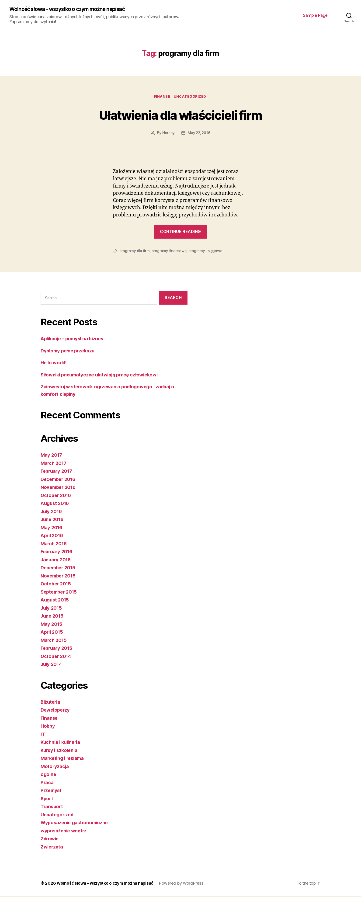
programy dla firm (134, 251)
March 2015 (54, 641)
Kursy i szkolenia (60, 751)
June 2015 (53, 616)
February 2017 (57, 472)
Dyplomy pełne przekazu (69, 351)
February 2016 (58, 552)
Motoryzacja (55, 767)
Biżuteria (51, 703)
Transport (52, 807)
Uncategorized (191, 97)
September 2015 (60, 592)
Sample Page (315, 15)
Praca (47, 783)
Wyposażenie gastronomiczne (76, 823)
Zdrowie (50, 839)
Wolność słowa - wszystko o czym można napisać (72, 9)
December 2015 (59, 568)
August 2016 (56, 504)
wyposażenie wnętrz (65, 831)
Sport (47, 799)
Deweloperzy (56, 710)
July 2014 (52, 665)
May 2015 (52, 625)
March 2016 (54, 544)
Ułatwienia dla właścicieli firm (180, 115)
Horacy (168, 133)
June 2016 (53, 520)
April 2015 (53, 633)
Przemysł (51, 791)
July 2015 (52, 609)
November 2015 (59, 576)
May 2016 (52, 528)
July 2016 (52, 512)
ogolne (49, 775)
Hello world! (55, 363)
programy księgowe (206, 251)
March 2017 (54, 464)
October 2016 (57, 496)
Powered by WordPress (184, 883)
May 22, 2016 (199, 133)
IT (43, 735)
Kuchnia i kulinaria (62, 743)
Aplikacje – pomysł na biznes (74, 339)
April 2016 (53, 536)
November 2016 (59, 488)
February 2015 (57, 649)
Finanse (162, 97)
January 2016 (57, 560)
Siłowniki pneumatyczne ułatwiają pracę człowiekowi (102, 375)
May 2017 (52, 456)
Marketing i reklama (64, 759)
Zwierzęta (52, 847)
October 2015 (57, 584)
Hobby (48, 727)
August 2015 (56, 600)
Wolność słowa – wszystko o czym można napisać (107, 883)
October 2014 (57, 657)
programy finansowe (169, 251)
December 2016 (59, 480)
